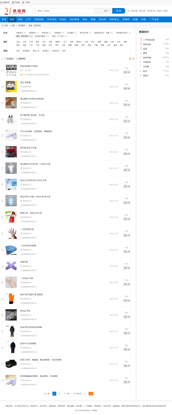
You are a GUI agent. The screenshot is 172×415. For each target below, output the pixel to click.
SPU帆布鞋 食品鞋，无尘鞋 (32, 115)
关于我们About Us (21, 406)
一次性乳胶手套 (27, 229)
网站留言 (97, 406)
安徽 (99, 42)
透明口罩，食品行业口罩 (31, 213)
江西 (112, 42)
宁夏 (96, 45)
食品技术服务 (40, 36)
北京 (18, 42)
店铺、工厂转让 (58, 36)
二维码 (27, 2)
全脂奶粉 (147, 62)
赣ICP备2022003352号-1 (131, 406)
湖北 (18, 45)
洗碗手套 (24, 262)
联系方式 (34, 406)
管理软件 (32, 33)
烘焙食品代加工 (122, 33)
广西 (37, 45)
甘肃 (83, 45)
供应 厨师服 (25, 82)
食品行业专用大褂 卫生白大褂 (33, 180)
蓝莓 (145, 49)
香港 (115, 45)
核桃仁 (166, 11)
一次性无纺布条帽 (28, 245)
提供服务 (26, 51)
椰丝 (145, 53)
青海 (89, 45)
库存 (64, 51)
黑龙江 (78, 42)
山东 (118, 42)
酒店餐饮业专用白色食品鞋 (32, 99)
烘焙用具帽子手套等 (29, 66)
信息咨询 (45, 33)
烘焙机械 (134, 11)
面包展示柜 (151, 11)
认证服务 (70, 33)
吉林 (71, 42)
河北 (44, 42)
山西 (50, 42)
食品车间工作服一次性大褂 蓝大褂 (35, 196)
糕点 (145, 71)
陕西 (76, 45)
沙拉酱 (146, 66)
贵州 (57, 45)
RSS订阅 (106, 406)
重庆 (37, 42)
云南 (63, 45)
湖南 (24, 45)
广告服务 (88, 406)
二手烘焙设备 (149, 40)
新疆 (102, 45)
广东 (31, 45)
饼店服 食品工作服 (28, 148)
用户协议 (43, 406)
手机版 (17, 2)
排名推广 (79, 406)
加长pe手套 (25, 311)
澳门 (122, 45)
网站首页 (9, 406)
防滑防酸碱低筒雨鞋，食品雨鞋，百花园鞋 (39, 376)
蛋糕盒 (159, 11)
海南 (44, 45)
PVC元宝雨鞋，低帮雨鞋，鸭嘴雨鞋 (36, 131)
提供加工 (46, 51)
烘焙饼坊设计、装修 (101, 33)
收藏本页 (6, 2)
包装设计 (19, 33)
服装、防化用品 (35, 25)
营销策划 (57, 33)
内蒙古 (57, 42)
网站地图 (70, 406)
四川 (50, 45)
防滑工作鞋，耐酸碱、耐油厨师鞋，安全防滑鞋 (41, 360)
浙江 (92, 42)
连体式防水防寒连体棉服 (31, 327)
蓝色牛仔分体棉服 (28, 343)
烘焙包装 (142, 11)
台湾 (109, 45)
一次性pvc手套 (26, 278)
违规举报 (116, 406)
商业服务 (21, 25)
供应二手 (36, 51)
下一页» (67, 394)
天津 (31, 42)
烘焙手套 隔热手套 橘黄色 (31, 294)
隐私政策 (52, 406)
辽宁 (65, 42)
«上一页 (46, 394)
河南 (125, 42)
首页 (6, 25)
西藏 (70, 45)
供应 (13, 25)
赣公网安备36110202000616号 (154, 406)
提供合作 (55, 51)
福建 (105, 42)
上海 (24, 42)
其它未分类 (84, 33)
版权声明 (61, 406)
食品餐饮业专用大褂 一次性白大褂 (35, 164)
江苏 (86, 42)
